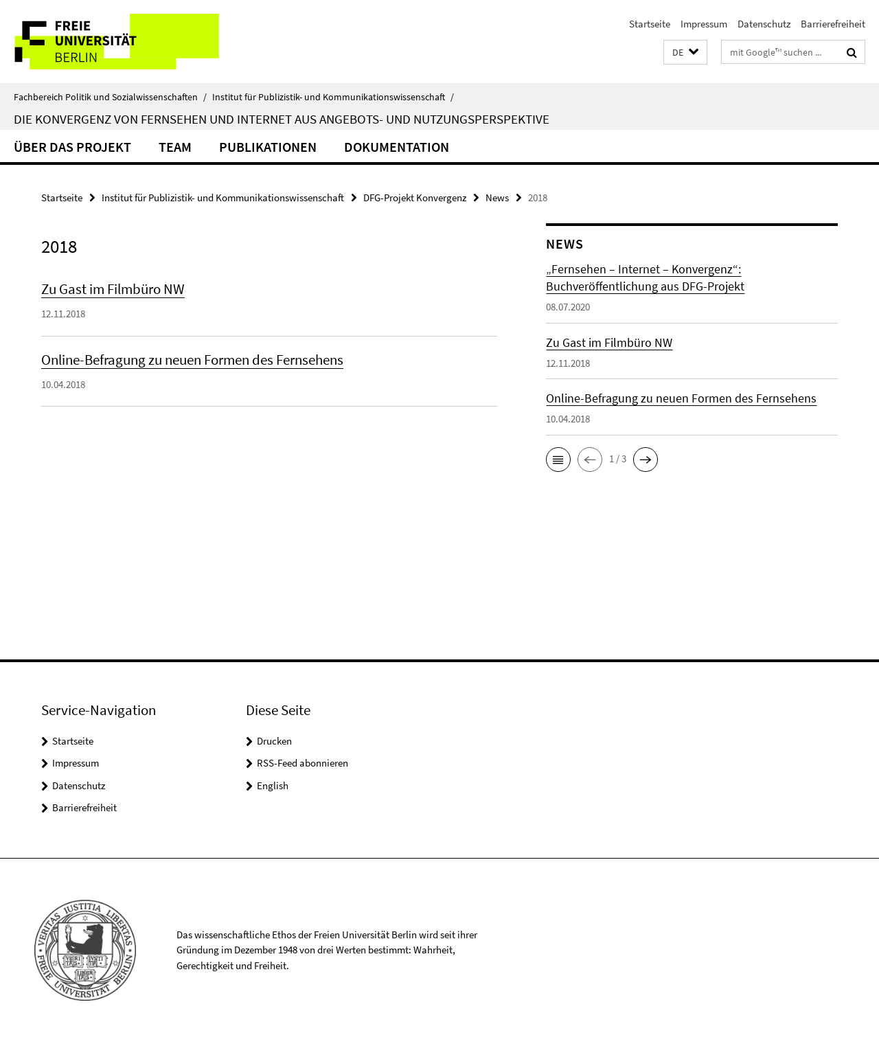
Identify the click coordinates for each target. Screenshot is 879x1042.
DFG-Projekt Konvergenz (414, 197)
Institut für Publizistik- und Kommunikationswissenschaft (333, 97)
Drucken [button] (274, 740)
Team (175, 146)
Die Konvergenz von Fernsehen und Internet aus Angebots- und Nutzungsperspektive (281, 119)
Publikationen (268, 146)
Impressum (704, 23)
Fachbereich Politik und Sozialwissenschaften (110, 97)
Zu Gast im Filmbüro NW (113, 289)
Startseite (649, 23)
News (497, 197)
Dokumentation (396, 146)
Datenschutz (764, 23)
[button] (685, 52)
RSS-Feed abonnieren (302, 762)
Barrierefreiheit (833, 23)
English (272, 785)
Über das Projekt (72, 146)
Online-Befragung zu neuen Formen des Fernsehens (192, 359)
